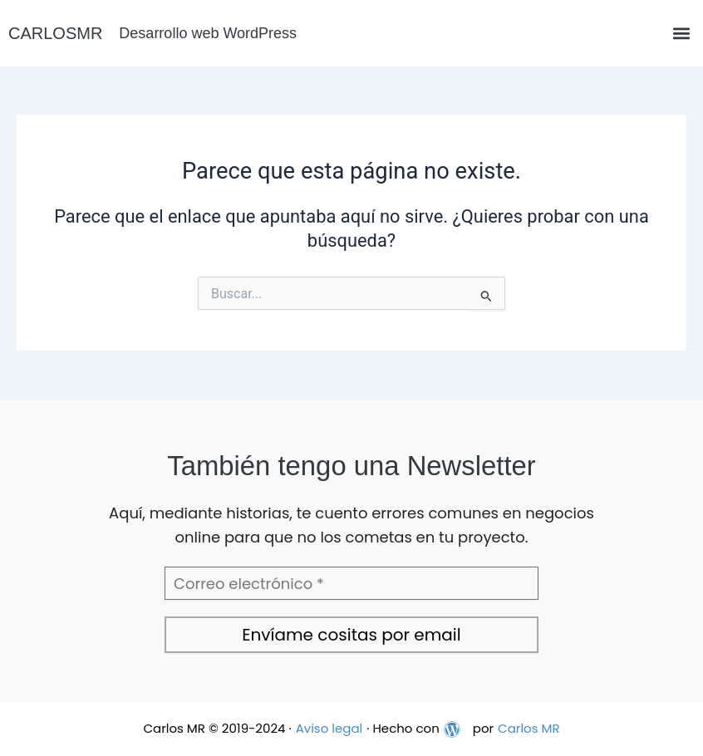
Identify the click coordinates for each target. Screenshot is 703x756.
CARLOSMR (55, 33)
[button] (681, 33)
